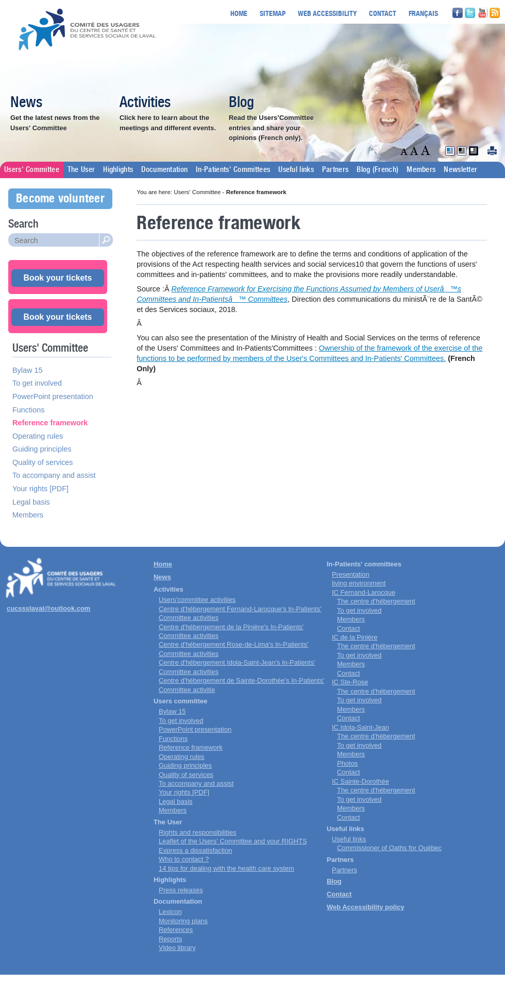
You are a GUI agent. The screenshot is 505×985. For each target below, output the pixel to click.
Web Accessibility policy (365, 907)
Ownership (337, 348)
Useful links (296, 170)
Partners (335, 170)
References (176, 930)
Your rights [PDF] (40, 489)
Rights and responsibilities (197, 832)
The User (81, 170)
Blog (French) (377, 170)
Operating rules (37, 436)
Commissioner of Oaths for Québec (389, 848)
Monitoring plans (183, 921)
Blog (241, 103)
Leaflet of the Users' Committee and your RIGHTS (233, 841)
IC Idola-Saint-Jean (360, 727)
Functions (28, 410)
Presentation (350, 574)
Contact (382, 13)
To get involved (37, 383)
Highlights (118, 170)
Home (238, 13)
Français (423, 13)
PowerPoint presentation (52, 396)
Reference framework (50, 423)
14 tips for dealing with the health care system (226, 868)
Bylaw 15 (27, 370)
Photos (347, 763)
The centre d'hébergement (376, 601)
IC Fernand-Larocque (363, 592)
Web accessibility (327, 13)
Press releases (181, 890)
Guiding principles (41, 449)
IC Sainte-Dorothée (360, 781)
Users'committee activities (197, 599)
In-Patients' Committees (233, 170)
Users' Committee (31, 170)
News (26, 103)
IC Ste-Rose (350, 682)
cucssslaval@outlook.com (48, 608)
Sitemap (272, 13)
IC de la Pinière (355, 637)
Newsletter (460, 170)
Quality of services (42, 462)
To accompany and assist (54, 475)
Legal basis (31, 502)
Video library (177, 948)
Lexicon (170, 911)
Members (421, 170)
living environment (358, 583)
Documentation (164, 170)
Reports (170, 939)
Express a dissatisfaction (195, 850)
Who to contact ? (184, 859)
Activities (145, 103)
